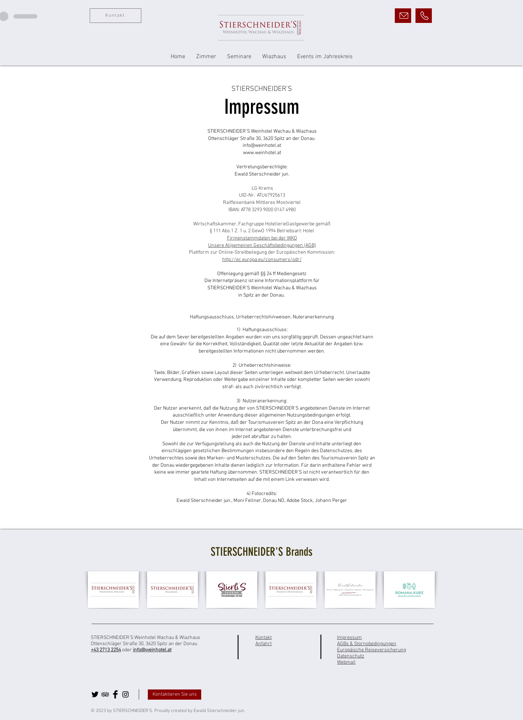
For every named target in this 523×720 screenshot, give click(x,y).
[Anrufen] (423, 15)
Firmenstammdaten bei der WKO (262, 238)
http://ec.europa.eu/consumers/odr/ (262, 260)
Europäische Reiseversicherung (371, 650)
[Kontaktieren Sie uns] (174, 694)
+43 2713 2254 (106, 650)
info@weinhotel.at (152, 650)
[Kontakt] (115, 15)
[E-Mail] (403, 15)
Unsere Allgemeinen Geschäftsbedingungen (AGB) (262, 245)
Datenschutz (350, 656)
